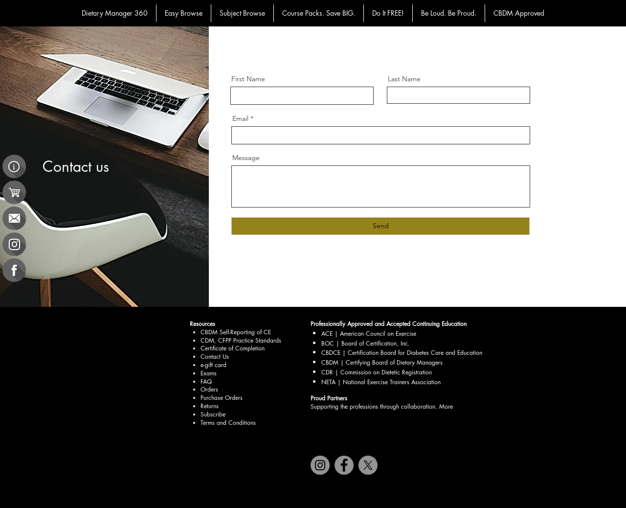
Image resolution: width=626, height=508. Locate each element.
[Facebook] (344, 465)
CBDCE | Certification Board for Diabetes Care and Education (401, 352)
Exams (209, 373)
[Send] (380, 226)
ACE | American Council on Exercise (369, 333)
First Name (248, 78)
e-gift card (213, 365)
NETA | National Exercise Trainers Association (381, 382)
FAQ (206, 381)
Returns (210, 406)
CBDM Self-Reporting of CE (236, 332)
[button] (183, 13)
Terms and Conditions (228, 422)
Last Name (404, 78)
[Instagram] (320, 465)
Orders (209, 389)
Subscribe (213, 414)
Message (246, 157)
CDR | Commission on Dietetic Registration (376, 372)
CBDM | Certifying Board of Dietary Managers (382, 362)
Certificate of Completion (233, 348)
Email (240, 118)
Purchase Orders (222, 397)
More (446, 406)
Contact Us (215, 356)
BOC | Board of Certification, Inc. (365, 343)
